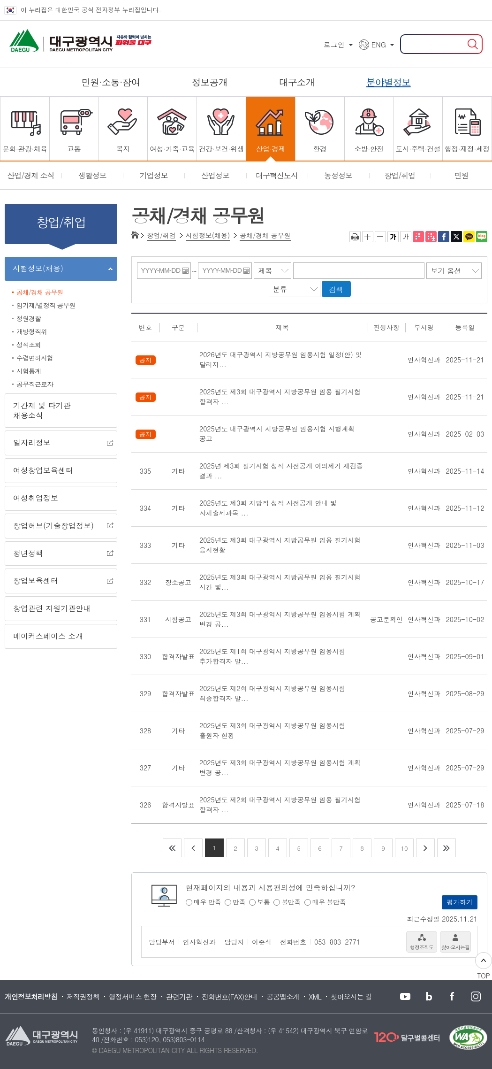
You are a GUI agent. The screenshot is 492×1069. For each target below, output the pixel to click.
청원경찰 (28, 318)
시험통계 (28, 371)
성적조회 (28, 344)
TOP (483, 966)
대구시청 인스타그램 (475, 997)
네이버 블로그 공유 (481, 236)
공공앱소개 (282, 996)
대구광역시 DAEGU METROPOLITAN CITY (42, 37)
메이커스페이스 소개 (48, 636)
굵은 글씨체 (393, 236)
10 (404, 848)
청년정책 (59, 554)
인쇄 (355, 236)
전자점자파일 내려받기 (431, 236)
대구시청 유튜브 (404, 997)
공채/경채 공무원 (39, 292)
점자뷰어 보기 (418, 236)
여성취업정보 (35, 497)
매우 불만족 (329, 902)
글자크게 (367, 236)
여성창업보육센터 (43, 470)
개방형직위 (31, 331)
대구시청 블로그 (428, 997)
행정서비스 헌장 (133, 996)
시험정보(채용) (59, 270)
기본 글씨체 (405, 236)
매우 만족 (207, 902)
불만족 (291, 902)
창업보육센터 (59, 581)
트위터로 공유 (456, 236)
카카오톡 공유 (469, 236)
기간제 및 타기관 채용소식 (42, 410)
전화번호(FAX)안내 (229, 996)
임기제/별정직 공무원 (46, 305)
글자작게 (380, 236)
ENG (378, 44)
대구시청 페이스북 (451, 997)
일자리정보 (59, 443)
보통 (263, 902)
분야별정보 (388, 82)
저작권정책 (83, 996)
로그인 (334, 44)
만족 (239, 902)
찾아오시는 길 (351, 996)
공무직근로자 (34, 384)
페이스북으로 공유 (443, 236)
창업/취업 (161, 235)
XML (315, 996)
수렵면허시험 (34, 357)
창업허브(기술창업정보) (59, 526)
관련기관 (179, 996)
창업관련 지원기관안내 (52, 608)
